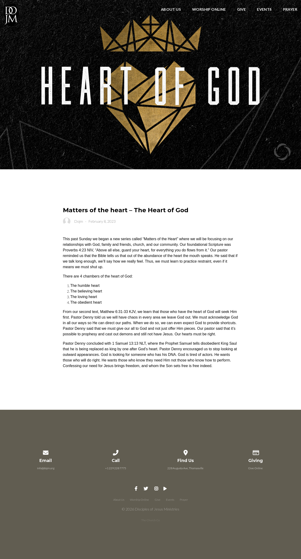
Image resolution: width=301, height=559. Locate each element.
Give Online (255, 468)
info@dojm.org (45, 468)
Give (241, 9)
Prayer (290, 9)
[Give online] (255, 452)
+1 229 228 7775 (115, 468)
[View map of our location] (186, 452)
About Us (171, 9)
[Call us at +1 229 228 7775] (116, 452)
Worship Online (209, 9)
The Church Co (150, 520)
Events (264, 9)
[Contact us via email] (46, 452)
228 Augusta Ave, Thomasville (185, 468)
